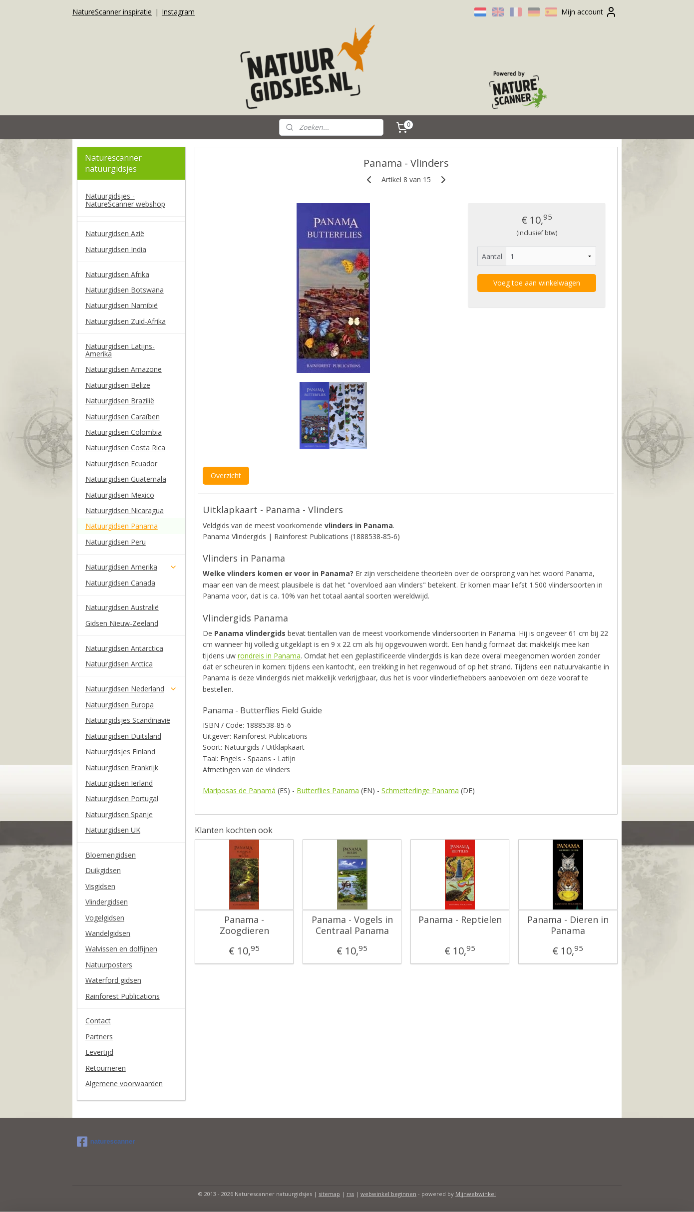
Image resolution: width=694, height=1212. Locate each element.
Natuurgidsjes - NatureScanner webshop (125, 199)
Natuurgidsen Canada (120, 583)
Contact (98, 1020)
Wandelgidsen (107, 933)
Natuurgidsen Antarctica (124, 648)
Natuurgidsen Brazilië (119, 400)
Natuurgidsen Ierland (119, 783)
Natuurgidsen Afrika (117, 274)
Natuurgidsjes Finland (120, 751)
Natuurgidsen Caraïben (122, 416)
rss (350, 1194)
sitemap (329, 1194)
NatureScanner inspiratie (112, 11)
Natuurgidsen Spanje (119, 814)
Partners (99, 1036)
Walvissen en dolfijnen (121, 948)
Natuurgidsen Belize (117, 385)
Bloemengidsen (110, 855)
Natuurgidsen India (115, 249)
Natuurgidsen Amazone (123, 369)
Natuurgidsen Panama (121, 526)
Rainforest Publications (122, 996)
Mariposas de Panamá (238, 790)
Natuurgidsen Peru (115, 542)
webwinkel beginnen (388, 1194)
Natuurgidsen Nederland (131, 688)
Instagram (178, 11)
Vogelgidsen (104, 917)
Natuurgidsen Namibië (121, 305)
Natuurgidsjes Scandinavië (127, 720)
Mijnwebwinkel (475, 1194)
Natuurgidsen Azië (114, 233)
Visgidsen (100, 886)
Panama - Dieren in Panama (567, 925)
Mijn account (589, 12)
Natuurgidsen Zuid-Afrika (125, 321)
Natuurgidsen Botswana (124, 290)
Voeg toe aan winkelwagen (536, 283)
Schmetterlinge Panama (419, 790)
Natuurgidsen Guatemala (125, 479)
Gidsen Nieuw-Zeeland (121, 623)
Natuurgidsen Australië (122, 607)
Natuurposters (108, 964)
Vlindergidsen (106, 902)
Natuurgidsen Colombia (123, 432)
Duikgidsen (103, 870)
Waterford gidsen (113, 980)
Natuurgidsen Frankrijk (121, 767)
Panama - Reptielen (459, 919)
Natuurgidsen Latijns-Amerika (120, 349)
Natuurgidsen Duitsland (123, 736)
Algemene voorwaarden (124, 1083)
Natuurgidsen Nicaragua (124, 510)
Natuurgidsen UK (112, 830)
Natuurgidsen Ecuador (121, 463)
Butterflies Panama (327, 790)
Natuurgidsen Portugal (121, 798)
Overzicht (225, 475)
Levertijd (99, 1052)
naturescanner (106, 1142)
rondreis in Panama (268, 655)
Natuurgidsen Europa (119, 704)
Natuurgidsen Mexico (119, 495)
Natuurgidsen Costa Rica (125, 447)
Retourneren (105, 1068)
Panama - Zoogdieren (244, 925)
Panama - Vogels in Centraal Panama (351, 925)
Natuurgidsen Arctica (119, 663)
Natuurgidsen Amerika (131, 567)
